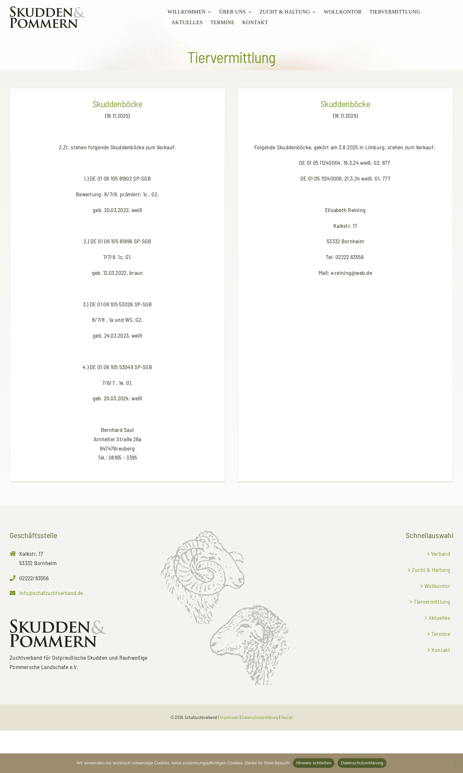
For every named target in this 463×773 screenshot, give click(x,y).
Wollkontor (437, 628)
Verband (440, 596)
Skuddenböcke (117, 103)
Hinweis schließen (313, 762)
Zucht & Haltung (431, 612)
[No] (455, 763)
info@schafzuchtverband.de (51, 635)
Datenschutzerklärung (362, 762)
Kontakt (440, 692)
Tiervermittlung (432, 643)
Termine (440, 676)
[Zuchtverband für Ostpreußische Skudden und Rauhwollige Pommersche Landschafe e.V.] (47, 9)
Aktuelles (439, 660)
